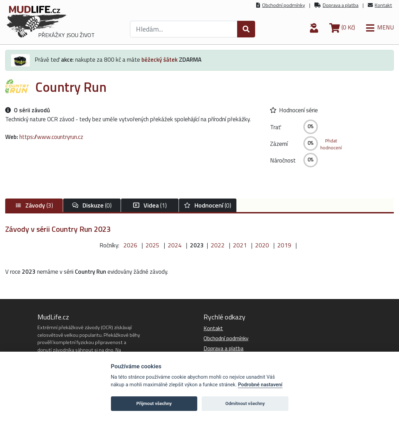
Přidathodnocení (331, 144)
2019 (284, 245)
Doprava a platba (340, 5)
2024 (175, 245)
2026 (130, 245)
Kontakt (383, 5)
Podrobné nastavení (260, 385)
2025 (152, 245)
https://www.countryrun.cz (51, 136)
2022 (218, 245)
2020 (262, 245)
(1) (150, 205)
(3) (34, 205)
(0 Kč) (342, 27)
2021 (240, 245)
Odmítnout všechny (245, 403)
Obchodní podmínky (283, 5)
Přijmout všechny (154, 403)
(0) (92, 205)
